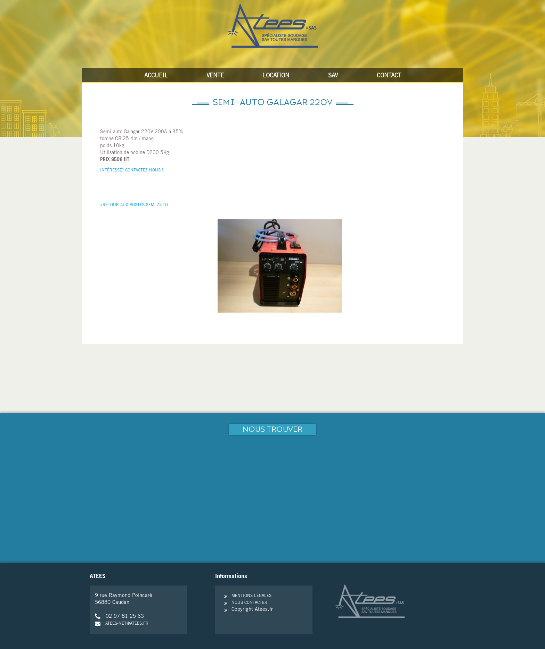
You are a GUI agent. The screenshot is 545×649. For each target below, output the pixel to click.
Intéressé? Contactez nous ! (131, 170)
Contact (389, 76)
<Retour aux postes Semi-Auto (134, 205)
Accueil (156, 76)
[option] (280, 266)
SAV (333, 76)
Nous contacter (249, 603)
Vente (215, 76)
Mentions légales (251, 596)
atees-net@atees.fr (121, 624)
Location (276, 76)
